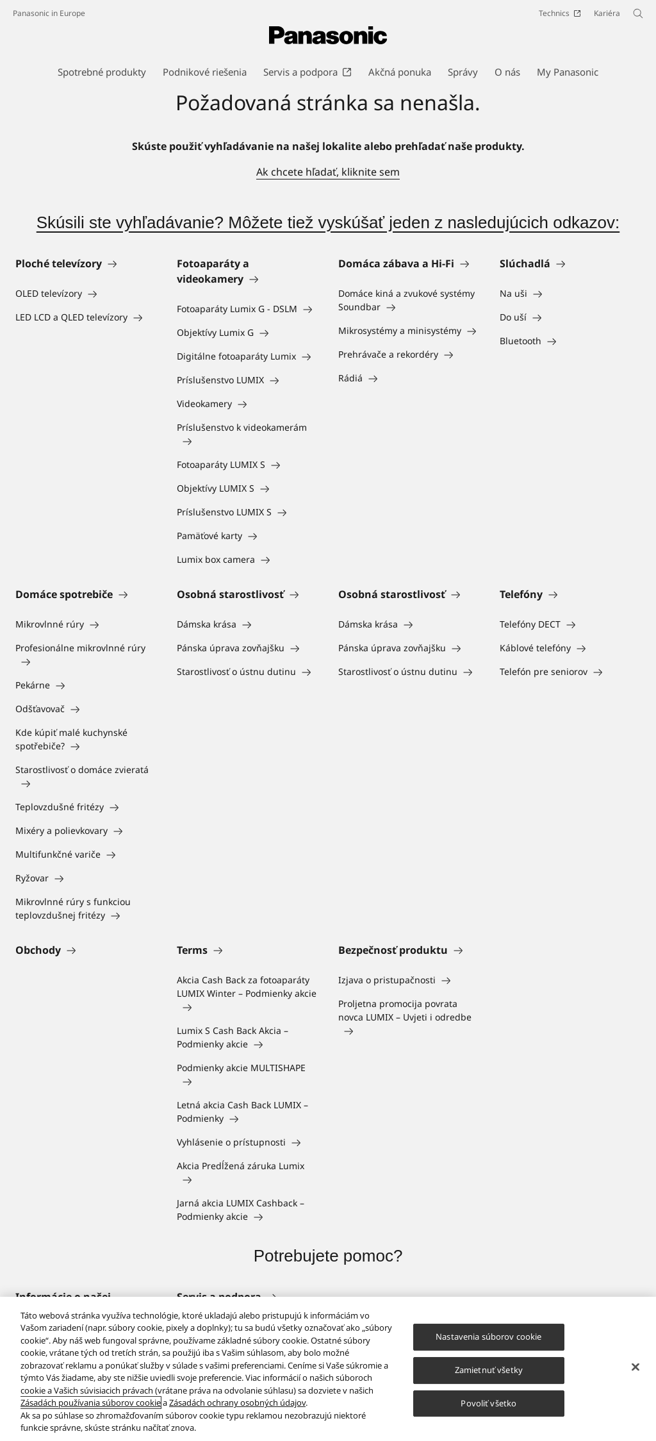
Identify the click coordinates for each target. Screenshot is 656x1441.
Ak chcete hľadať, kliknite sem (328, 172)
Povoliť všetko (488, 1403)
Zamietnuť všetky (489, 1370)
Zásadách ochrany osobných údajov (237, 1402)
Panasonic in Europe (49, 13)
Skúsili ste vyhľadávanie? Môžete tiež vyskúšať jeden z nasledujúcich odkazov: (328, 222)
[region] (328, 1369)
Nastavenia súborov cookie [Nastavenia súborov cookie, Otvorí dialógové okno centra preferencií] (488, 1337)
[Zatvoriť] (635, 1367)
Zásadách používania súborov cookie (90, 1402)
